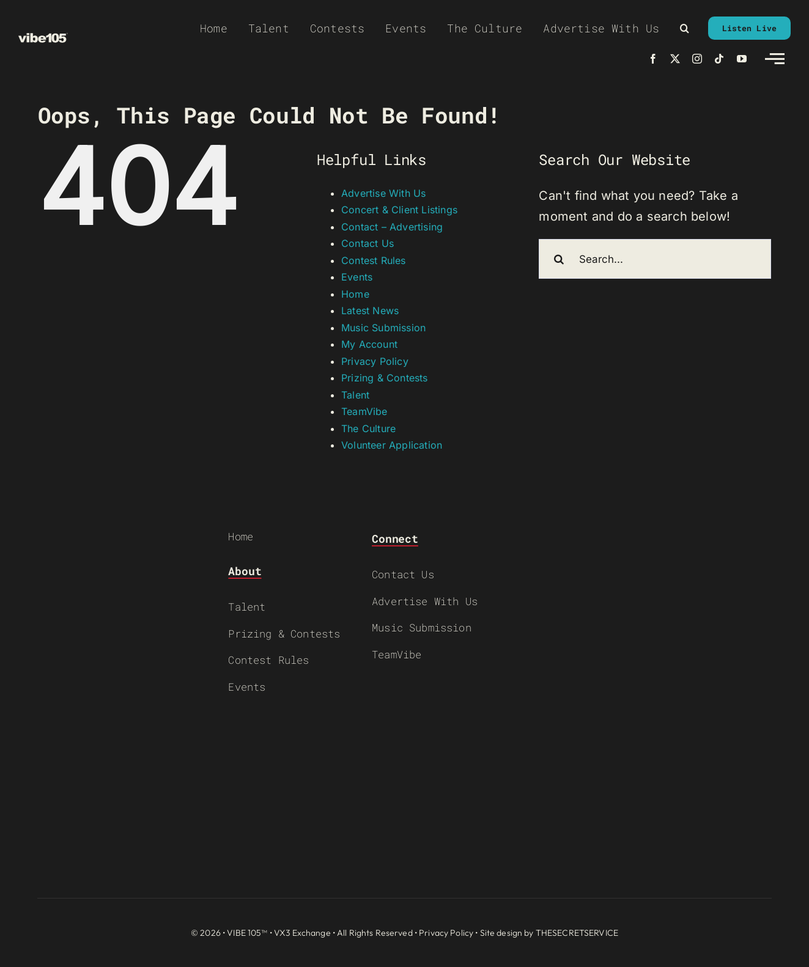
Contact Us (367, 243)
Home (355, 294)
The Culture (368, 428)
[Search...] (655, 259)
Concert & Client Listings (399, 210)
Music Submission (383, 328)
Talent (355, 395)
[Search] (558, 259)
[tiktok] (719, 59)
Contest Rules (373, 260)
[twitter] (675, 59)
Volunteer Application (391, 445)
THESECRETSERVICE (577, 932)
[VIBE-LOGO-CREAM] (43, 38)
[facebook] (653, 59)
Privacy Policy (374, 361)
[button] (684, 28)
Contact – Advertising (392, 227)
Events (356, 277)
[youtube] (742, 59)
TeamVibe (364, 411)
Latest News (370, 310)
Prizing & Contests (384, 378)
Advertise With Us (383, 193)
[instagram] (697, 59)
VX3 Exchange (302, 932)
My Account (369, 344)
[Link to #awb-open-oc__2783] (775, 58)
